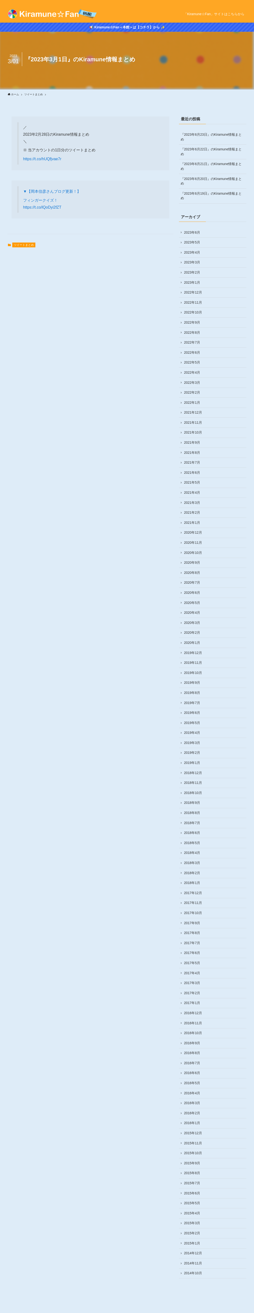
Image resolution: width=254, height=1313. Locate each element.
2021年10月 (193, 432)
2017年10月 (193, 913)
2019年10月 (193, 673)
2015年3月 (192, 1223)
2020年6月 (192, 593)
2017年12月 (193, 893)
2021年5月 (192, 482)
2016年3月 (192, 1103)
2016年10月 (193, 1033)
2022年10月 (193, 312)
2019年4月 (192, 733)
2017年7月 (192, 943)
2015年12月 (193, 1133)
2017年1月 (192, 1003)
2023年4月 (192, 252)
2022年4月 (192, 372)
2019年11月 (193, 663)
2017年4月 (192, 973)
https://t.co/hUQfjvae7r (42, 159)
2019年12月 (193, 653)
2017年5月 (192, 963)
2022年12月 (193, 292)
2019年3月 (192, 743)
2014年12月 (193, 1253)
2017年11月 (193, 903)
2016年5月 (192, 1083)
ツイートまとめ (24, 245)
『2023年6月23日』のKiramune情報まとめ (211, 137)
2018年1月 (192, 883)
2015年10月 (193, 1153)
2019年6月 (192, 713)
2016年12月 (193, 1013)
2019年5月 (192, 723)
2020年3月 (192, 623)
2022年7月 (192, 342)
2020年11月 (193, 542)
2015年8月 (192, 1173)
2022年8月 (192, 332)
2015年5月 (192, 1203)
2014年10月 (193, 1273)
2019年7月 (192, 703)
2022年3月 (192, 382)
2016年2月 (192, 1113)
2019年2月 (192, 753)
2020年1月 (192, 643)
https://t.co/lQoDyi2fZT (42, 207)
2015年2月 (192, 1233)
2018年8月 (192, 813)
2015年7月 (192, 1183)
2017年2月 (192, 993)
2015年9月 (192, 1163)
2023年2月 (192, 272)
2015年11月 (193, 1143)
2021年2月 (192, 512)
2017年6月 (192, 953)
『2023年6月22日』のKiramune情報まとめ (211, 151)
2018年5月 (192, 843)
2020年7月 (192, 582)
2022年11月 (193, 302)
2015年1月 (192, 1243)
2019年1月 (192, 763)
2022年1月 (192, 402)
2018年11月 (193, 783)
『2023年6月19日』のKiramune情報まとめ (211, 196)
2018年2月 (192, 873)
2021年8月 (192, 453)
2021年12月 (193, 412)
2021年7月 (192, 462)
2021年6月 (192, 472)
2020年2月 (192, 632)
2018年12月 (193, 773)
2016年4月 (192, 1093)
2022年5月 (192, 362)
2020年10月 (193, 553)
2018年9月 (192, 803)
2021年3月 (192, 503)
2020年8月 (192, 573)
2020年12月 (193, 532)
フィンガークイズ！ (40, 200)
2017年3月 (192, 983)
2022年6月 (192, 352)
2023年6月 (192, 232)
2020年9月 (192, 562)
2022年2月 (192, 392)
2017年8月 (192, 933)
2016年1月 (192, 1123)
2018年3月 (192, 863)
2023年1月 (192, 282)
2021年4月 (192, 492)
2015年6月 (192, 1193)
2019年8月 (192, 693)
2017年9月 (192, 923)
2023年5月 (192, 242)
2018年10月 (193, 793)
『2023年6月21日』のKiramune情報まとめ (211, 166)
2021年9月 (192, 442)
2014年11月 (193, 1263)
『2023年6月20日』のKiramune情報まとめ (211, 181)
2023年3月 (192, 262)
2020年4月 (192, 613)
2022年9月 (192, 322)
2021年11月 (193, 422)
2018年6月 (192, 833)
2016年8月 (192, 1053)
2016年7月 (192, 1063)
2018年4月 (192, 853)
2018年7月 (192, 823)
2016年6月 (192, 1073)
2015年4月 (192, 1213)
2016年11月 (193, 1023)
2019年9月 (192, 683)
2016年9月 (192, 1043)
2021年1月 (192, 523)
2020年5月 (192, 603)
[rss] (243, 2)
